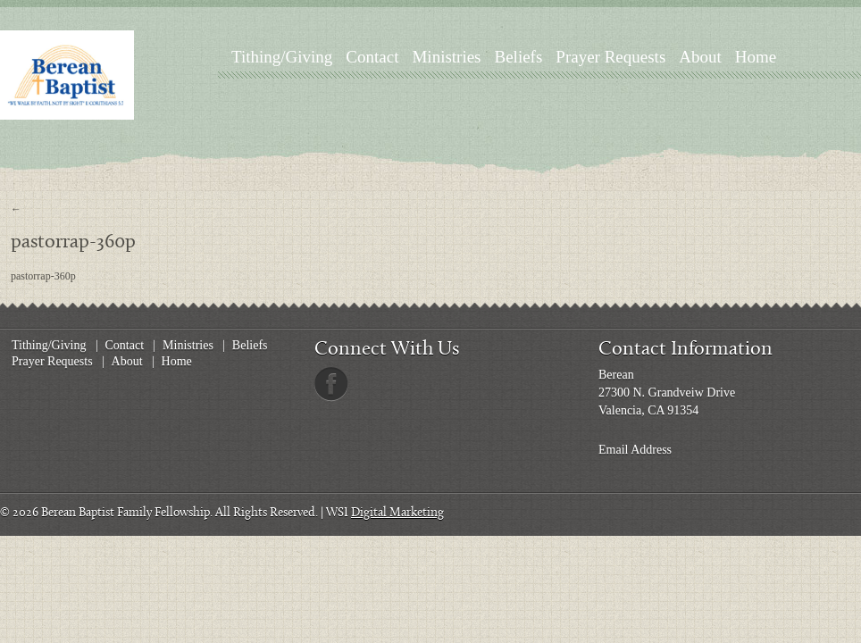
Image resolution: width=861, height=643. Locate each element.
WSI (337, 513)
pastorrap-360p (43, 276)
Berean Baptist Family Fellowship (125, 513)
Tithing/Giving (281, 56)
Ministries (446, 56)
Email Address (635, 449)
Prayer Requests (610, 56)
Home (755, 56)
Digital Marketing (397, 513)
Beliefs (519, 56)
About (700, 56)
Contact (372, 56)
